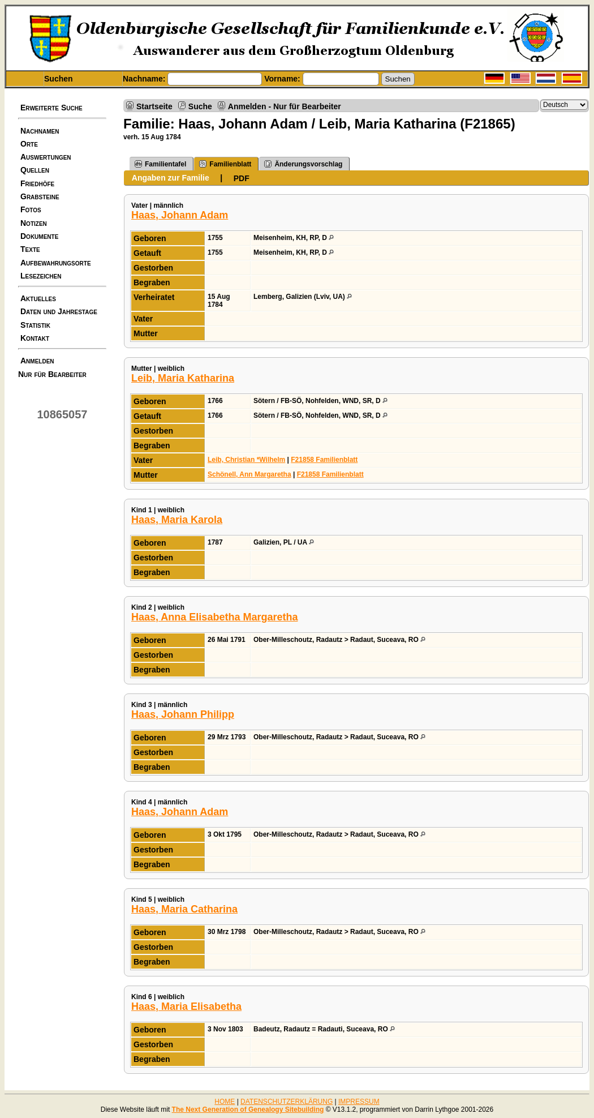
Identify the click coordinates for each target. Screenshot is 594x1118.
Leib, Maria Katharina (182, 378)
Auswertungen (45, 156)
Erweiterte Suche (51, 107)
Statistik (35, 324)
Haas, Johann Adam (179, 215)
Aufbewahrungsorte (55, 262)
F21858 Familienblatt (324, 460)
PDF (241, 178)
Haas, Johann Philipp (182, 714)
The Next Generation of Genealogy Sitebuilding (248, 1109)
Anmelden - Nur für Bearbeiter (284, 106)
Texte (30, 249)
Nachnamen (39, 130)
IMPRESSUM (359, 1102)
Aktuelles (38, 298)
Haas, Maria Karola (176, 519)
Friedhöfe (37, 183)
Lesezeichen (40, 275)
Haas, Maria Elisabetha (186, 1006)
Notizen (33, 223)
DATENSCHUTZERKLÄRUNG (286, 1102)
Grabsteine (39, 196)
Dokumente (39, 236)
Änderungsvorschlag (303, 164)
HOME (224, 1102)
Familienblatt (225, 164)
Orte (29, 143)
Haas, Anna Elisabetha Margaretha (214, 617)
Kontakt (34, 337)
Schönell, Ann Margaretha (249, 474)
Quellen (34, 169)
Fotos (30, 209)
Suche (200, 106)
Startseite (154, 106)
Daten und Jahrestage (58, 311)
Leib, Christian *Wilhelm (246, 460)
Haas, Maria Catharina (184, 909)
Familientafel (160, 164)
